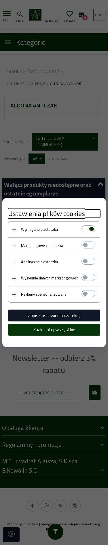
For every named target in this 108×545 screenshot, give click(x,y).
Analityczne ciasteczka (39, 262)
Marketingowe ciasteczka (42, 245)
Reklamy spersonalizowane (44, 294)
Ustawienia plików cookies (46, 213)
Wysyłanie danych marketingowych (50, 278)
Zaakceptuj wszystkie (54, 329)
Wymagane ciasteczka (39, 229)
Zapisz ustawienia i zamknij (54, 315)
